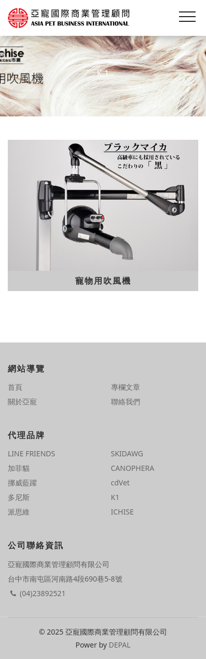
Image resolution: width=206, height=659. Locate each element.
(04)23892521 (36, 593)
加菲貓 (19, 468)
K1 (115, 497)
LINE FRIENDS (31, 453)
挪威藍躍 (22, 482)
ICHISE (122, 512)
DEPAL (120, 645)
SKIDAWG (127, 453)
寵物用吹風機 (103, 281)
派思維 (19, 512)
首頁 (15, 387)
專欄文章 (125, 387)
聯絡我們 (125, 401)
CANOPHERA (133, 468)
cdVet (120, 482)
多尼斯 (19, 497)
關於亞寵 (22, 401)
